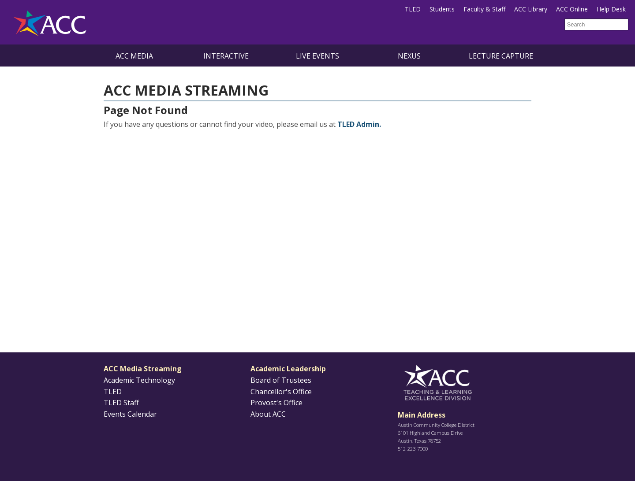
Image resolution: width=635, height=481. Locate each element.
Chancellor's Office (281, 391)
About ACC (268, 414)
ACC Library (530, 9)
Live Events (317, 56)
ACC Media (134, 56)
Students (442, 9)
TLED (413, 9)
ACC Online (572, 9)
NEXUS (409, 56)
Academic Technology (139, 380)
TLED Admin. (359, 124)
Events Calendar (130, 414)
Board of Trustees (280, 380)
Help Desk (611, 9)
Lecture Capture (501, 56)
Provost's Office (276, 402)
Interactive (226, 56)
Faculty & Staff (484, 9)
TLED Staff (121, 402)
